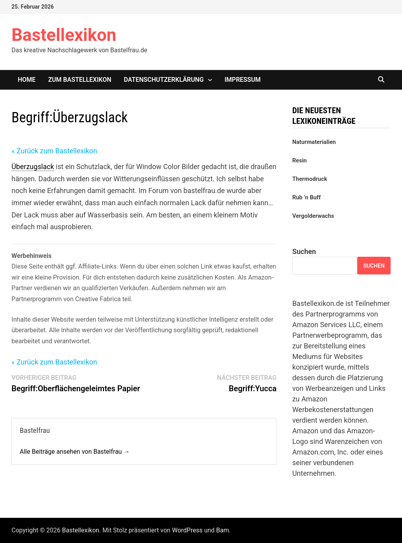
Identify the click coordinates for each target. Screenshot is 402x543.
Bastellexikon (63, 35)
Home (26, 79)
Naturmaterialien (314, 141)
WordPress (187, 530)
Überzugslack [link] (32, 166)
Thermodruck (309, 178)
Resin (299, 160)
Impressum (243, 79)
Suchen (304, 251)
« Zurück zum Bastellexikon (54, 151)
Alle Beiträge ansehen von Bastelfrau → (75, 451)
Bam (222, 530)
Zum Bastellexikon (79, 79)
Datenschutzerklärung (164, 79)
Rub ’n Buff (306, 197)
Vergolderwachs (313, 215)
